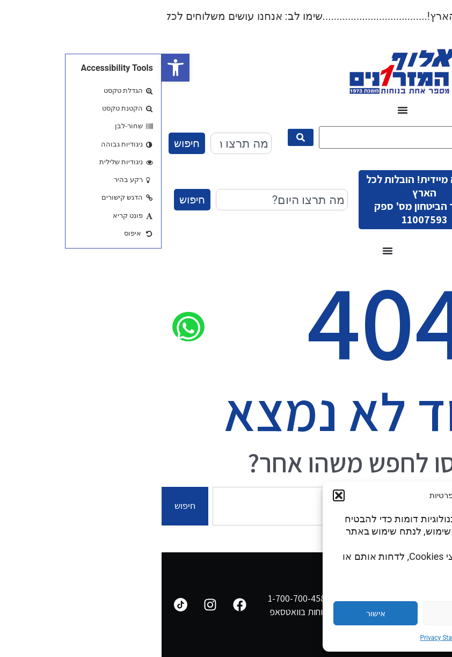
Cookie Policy (335, 637)
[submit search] (139, 137)
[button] (14, 68)
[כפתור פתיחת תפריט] (241, 110)
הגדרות (393, 613)
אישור (214, 613)
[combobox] (79, 143)
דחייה (304, 613)
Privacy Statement (284, 637)
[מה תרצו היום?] (256, 137)
